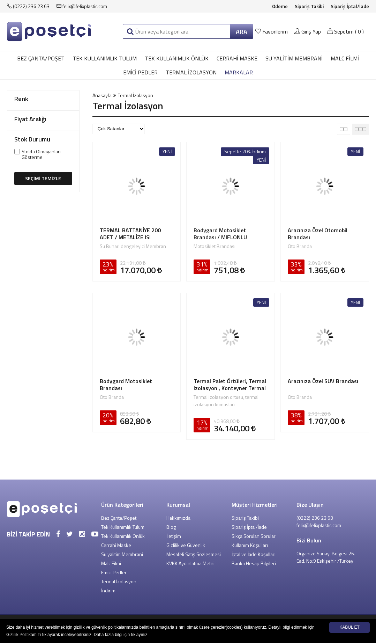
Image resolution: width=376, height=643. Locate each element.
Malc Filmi (345, 58)
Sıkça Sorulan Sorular (254, 536)
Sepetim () (345, 31)
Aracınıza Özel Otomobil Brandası (317, 234)
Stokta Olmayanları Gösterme (41, 154)
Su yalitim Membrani (294, 58)
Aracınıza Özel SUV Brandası (323, 381)
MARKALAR (239, 72)
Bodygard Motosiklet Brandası (126, 385)
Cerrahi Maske (237, 58)
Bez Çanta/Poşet (41, 58)
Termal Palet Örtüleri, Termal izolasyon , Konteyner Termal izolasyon (230, 385)
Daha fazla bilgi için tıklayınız (121, 634)
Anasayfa (102, 95)
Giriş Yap (307, 31)
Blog (171, 527)
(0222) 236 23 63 (28, 6)
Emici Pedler (140, 72)
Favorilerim (272, 31)
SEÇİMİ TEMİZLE (43, 178)
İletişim (173, 536)
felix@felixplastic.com (82, 6)
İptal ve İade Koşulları (254, 554)
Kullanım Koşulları (250, 545)
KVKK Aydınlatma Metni (190, 563)
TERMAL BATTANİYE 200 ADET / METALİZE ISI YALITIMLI (130, 234)
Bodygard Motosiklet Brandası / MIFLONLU (220, 234)
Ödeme (280, 6)
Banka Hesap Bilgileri (254, 563)
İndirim (108, 590)
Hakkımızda (178, 517)
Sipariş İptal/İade (350, 6)
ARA (241, 31)
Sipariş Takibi (309, 6)
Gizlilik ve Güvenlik (185, 545)
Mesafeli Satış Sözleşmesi (193, 554)
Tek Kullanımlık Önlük (177, 58)
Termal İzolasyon (191, 72)
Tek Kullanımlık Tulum (105, 58)
